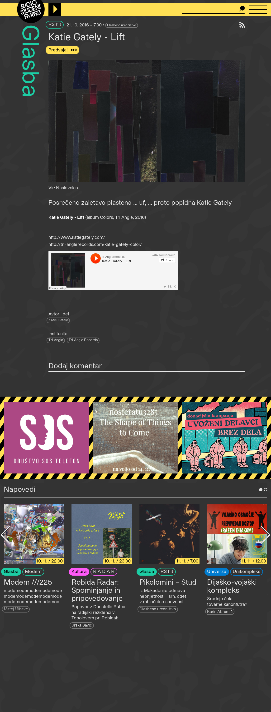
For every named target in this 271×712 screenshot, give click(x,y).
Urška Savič (81, 625)
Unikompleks (246, 571)
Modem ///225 (28, 582)
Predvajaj (58, 49)
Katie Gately (58, 320)
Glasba (31, 61)
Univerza (216, 571)
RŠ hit (54, 24)
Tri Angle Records (83, 340)
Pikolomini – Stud (167, 582)
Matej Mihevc (16, 609)
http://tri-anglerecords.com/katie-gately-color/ (95, 244)
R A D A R (103, 571)
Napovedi (19, 489)
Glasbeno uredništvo (121, 25)
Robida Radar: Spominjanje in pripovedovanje (97, 590)
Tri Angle (55, 340)
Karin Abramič (220, 611)
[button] (146, 121)
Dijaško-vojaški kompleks (232, 586)
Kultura (79, 571)
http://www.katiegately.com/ (76, 237)
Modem (33, 571)
